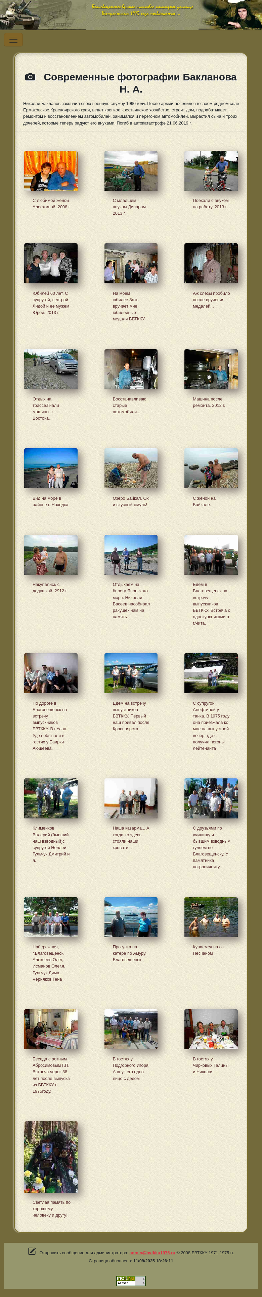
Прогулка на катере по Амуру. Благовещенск (129, 953)
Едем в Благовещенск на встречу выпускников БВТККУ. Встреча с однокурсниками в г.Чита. (211, 604)
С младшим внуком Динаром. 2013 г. (130, 207)
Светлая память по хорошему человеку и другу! (52, 1209)
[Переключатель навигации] (13, 39)
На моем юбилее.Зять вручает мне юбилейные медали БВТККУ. (129, 306)
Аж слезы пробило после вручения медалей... (211, 300)
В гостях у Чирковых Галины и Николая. (210, 1065)
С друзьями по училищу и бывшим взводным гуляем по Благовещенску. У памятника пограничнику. (211, 847)
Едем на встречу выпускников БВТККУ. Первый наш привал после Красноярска (131, 716)
